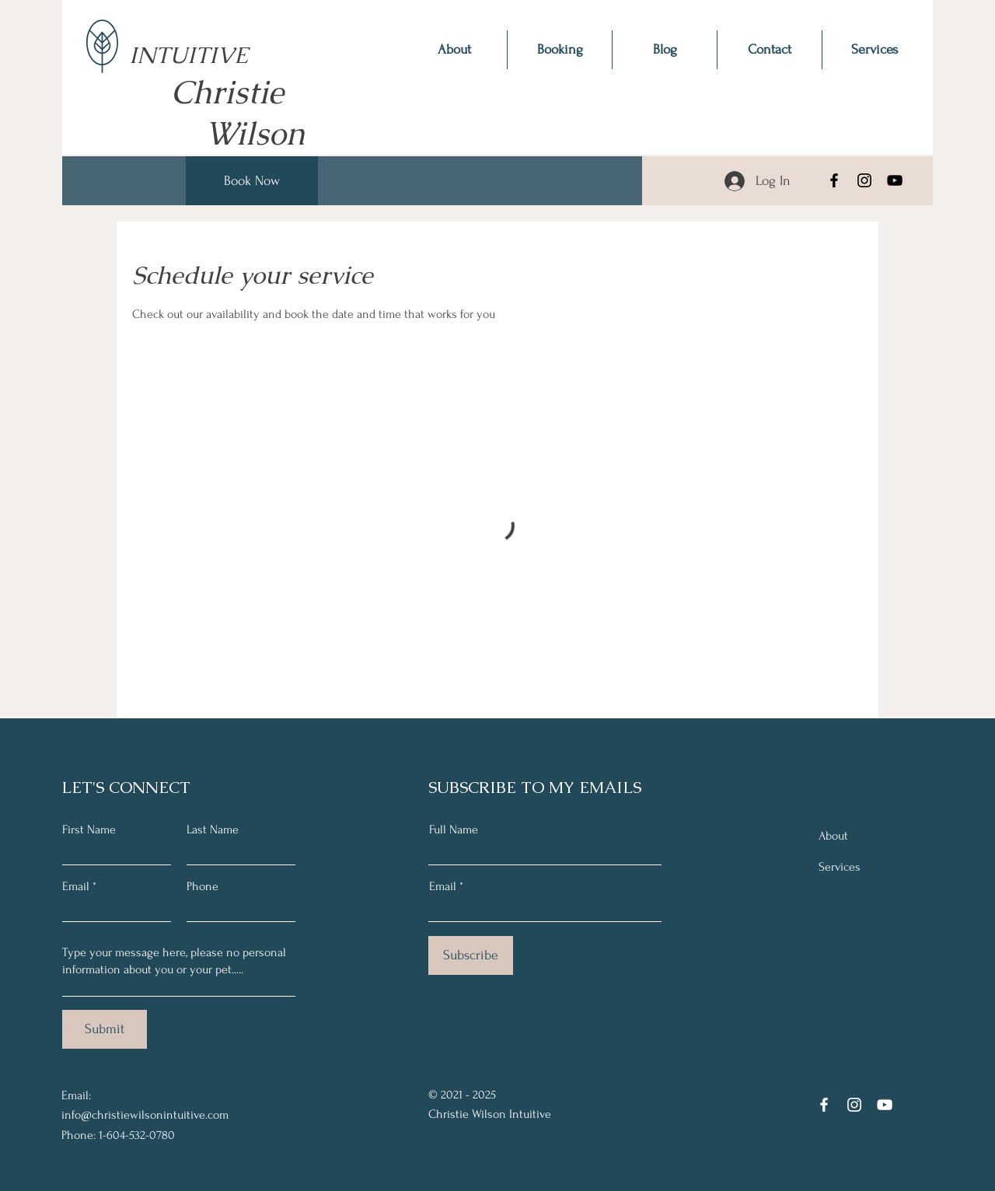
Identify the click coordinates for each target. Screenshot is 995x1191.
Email (75, 886)
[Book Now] (252, 180)
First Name (89, 829)
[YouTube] (894, 180)
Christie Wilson (244, 113)
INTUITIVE (188, 39)
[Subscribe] (470, 955)
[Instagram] (864, 180)
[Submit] (104, 1029)
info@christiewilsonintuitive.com (145, 1115)
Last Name (213, 829)
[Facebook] (834, 180)
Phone (202, 886)
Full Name (453, 829)
